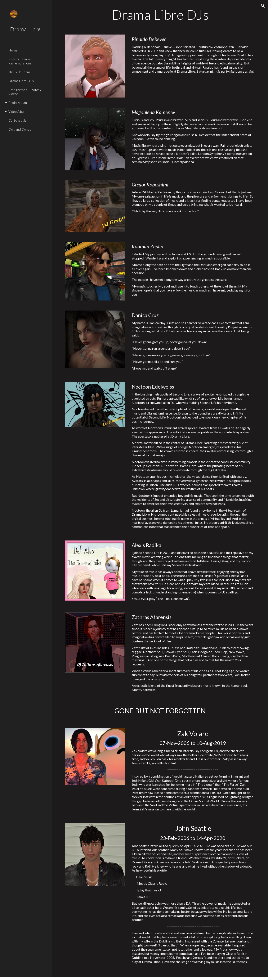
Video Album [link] (17, 111)
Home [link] (13, 50)
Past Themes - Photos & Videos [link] (25, 92)
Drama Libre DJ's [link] (21, 81)
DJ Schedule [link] (17, 120)
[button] (263, 6)
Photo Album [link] (17, 102)
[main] (160, 14)
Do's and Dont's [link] (19, 129)
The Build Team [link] (19, 72)
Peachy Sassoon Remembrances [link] (20, 61)
